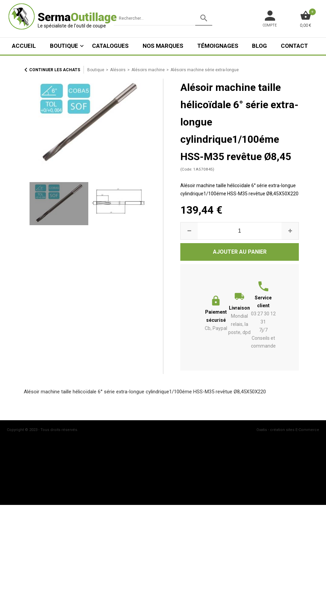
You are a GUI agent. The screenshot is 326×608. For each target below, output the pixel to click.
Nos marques (163, 45)
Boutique (64, 45)
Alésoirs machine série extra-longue (204, 69)
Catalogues (110, 45)
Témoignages (217, 45)
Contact (294, 45)
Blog (259, 45)
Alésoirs (118, 69)
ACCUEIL (24, 45)
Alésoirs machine (148, 69)
